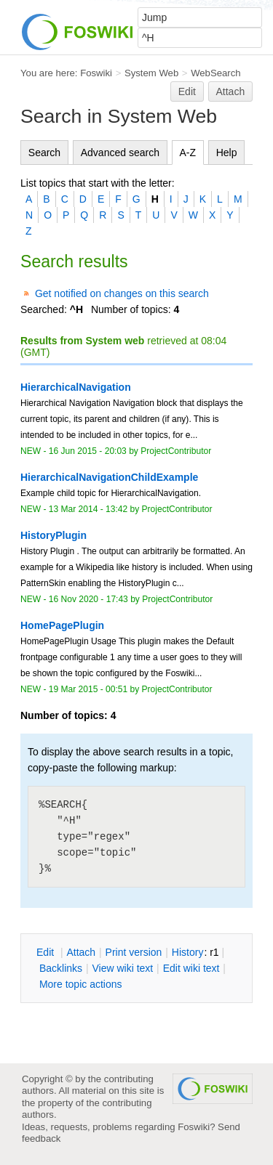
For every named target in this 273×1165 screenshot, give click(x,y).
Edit (187, 91)
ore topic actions (80, 984)
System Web (151, 73)
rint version (134, 952)
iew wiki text (122, 968)
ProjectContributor (176, 451)
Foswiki (96, 73)
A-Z (188, 152)
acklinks (60, 968)
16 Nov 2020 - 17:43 (88, 599)
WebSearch (216, 73)
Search (44, 152)
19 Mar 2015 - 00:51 (88, 689)
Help (226, 152)
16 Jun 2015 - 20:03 (88, 451)
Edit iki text (191, 968)
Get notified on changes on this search (122, 293)
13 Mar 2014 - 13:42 (88, 509)
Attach (230, 91)
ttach (80, 952)
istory (188, 952)
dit (46, 952)
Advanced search (120, 152)
